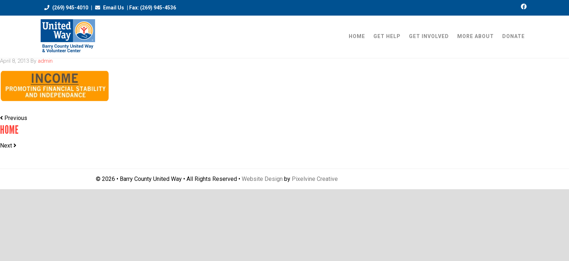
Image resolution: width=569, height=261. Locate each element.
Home (9, 130)
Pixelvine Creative (315, 178)
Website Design (262, 178)
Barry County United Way (68, 36)
